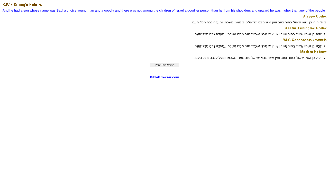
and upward (260, 10)
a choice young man (79, 10)
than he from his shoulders (231, 10)
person (205, 10)
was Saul (56, 10)
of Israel (178, 10)
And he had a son (16, 10)
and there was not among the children (143, 10)
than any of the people (308, 10)
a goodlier (192, 10)
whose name (39, 10)
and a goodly (104, 10)
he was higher (280, 10)
